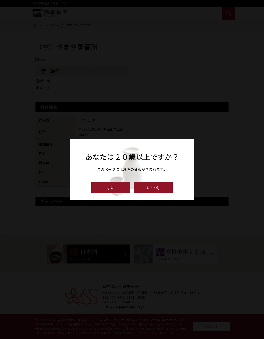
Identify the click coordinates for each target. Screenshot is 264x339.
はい (110, 187)
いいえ (153, 187)
